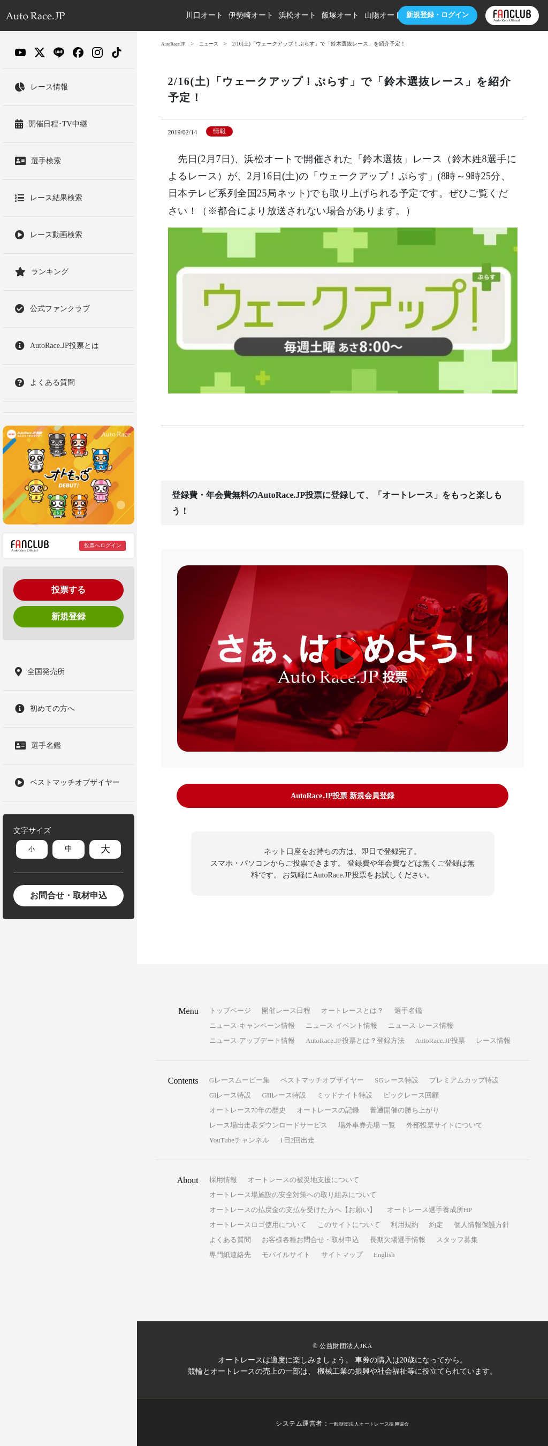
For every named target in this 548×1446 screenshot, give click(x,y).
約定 (436, 1222)
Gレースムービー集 (239, 1078)
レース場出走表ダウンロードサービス (268, 1123)
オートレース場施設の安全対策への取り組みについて (292, 1192)
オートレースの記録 (327, 1108)
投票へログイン (102, 545)
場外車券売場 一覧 (366, 1123)
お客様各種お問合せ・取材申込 (310, 1237)
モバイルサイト (286, 1252)
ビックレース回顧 (411, 1093)
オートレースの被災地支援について (303, 1178)
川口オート (166, 15)
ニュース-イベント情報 (341, 1023)
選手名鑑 (408, 1008)
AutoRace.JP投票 (440, 1038)
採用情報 (223, 1178)
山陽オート (345, 15)
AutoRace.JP (175, 44)
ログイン (397, 15)
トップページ (230, 1008)
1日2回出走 (297, 1138)
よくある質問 (230, 1237)
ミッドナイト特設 (344, 1093)
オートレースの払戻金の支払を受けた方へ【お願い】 (292, 1207)
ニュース (213, 44)
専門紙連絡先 (230, 1252)
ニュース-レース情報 (420, 1023)
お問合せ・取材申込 (68, 895)
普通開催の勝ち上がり (404, 1108)
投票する (68, 589)
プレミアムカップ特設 (464, 1078)
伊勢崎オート (213, 15)
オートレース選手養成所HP (430, 1207)
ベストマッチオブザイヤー (322, 1078)
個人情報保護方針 (481, 1222)
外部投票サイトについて (444, 1123)
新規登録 (68, 616)
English (384, 1252)
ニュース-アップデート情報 (252, 1038)
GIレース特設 (230, 1093)
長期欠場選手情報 (397, 1237)
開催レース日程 (286, 1008)
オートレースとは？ (352, 1008)
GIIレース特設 (284, 1093)
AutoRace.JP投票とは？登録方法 (355, 1038)
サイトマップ (342, 1252)
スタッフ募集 (457, 1237)
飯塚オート (302, 15)
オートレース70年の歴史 (247, 1108)
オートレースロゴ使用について (258, 1222)
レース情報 (493, 1038)
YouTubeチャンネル (239, 1138)
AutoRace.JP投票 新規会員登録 (342, 795)
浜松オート (259, 15)
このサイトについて (348, 1222)
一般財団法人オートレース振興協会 (369, 1421)
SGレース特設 (396, 1078)
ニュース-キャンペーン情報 (252, 1023)
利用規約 (404, 1222)
